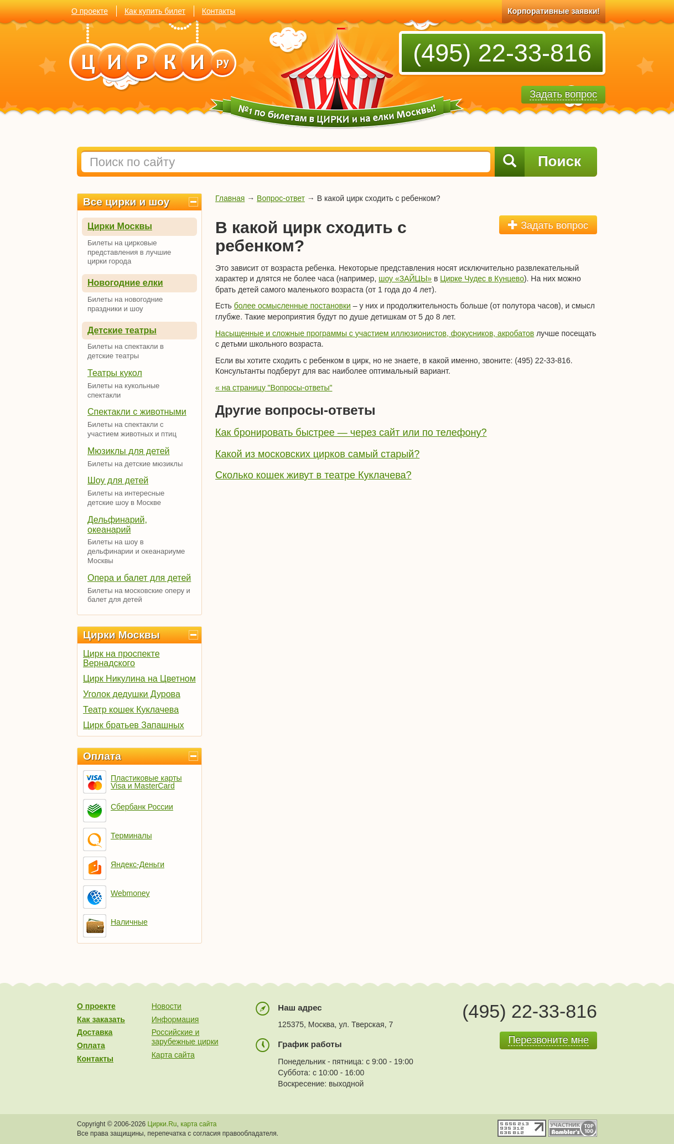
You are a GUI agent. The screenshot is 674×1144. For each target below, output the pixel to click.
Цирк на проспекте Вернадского (121, 658)
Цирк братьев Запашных (133, 725)
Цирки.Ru (162, 1124)
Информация (175, 1019)
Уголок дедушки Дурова (131, 694)
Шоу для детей (117, 480)
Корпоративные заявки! (553, 11)
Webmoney (130, 893)
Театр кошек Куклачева (131, 709)
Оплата (102, 756)
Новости (167, 1006)
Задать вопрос (548, 225)
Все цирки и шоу (126, 202)
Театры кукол (114, 373)
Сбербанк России (142, 806)
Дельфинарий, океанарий (117, 524)
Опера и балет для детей (139, 578)
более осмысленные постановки (292, 305)
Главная (230, 198)
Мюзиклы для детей (128, 451)
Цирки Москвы (119, 226)
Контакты (218, 11)
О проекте (89, 11)
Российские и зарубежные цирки (185, 1037)
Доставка (94, 1032)
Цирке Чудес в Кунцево (482, 278)
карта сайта (198, 1124)
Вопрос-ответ (281, 198)
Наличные (129, 922)
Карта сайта (173, 1054)
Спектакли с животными (136, 411)
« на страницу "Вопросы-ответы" (273, 387)
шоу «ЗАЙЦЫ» (405, 278)
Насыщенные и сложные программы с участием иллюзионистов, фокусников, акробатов (374, 333)
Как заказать (101, 1019)
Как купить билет (155, 11)
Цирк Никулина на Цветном (139, 678)
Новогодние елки (125, 282)
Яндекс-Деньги (137, 864)
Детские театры (122, 330)
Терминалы (131, 835)
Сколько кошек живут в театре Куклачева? (313, 475)
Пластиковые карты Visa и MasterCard (146, 782)
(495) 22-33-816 (502, 53)
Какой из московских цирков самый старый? (317, 454)
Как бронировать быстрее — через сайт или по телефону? (351, 432)
